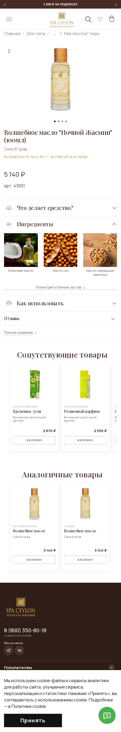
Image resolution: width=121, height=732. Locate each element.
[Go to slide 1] (55, 121)
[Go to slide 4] (66, 121)
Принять (33, 720)
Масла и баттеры (81, 33)
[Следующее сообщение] (116, 4)
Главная (12, 33)
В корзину (34, 440)
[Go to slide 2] (59, 121)
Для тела (35, 33)
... (54, 33)
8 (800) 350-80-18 (25, 630)
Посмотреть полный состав (58, 287)
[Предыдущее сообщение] (4, 4)
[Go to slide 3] (62, 121)
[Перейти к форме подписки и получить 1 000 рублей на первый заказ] (60, 4)
